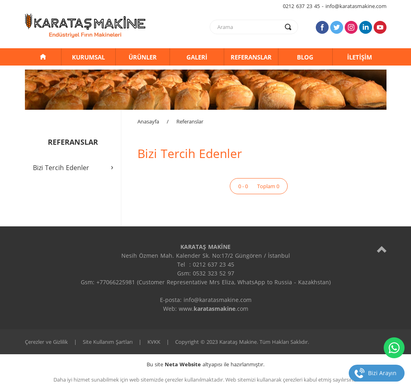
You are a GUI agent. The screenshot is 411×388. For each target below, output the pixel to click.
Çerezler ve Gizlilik (46, 341)
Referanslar (189, 121)
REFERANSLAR (251, 57)
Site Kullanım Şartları (108, 341)
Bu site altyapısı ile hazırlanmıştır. (205, 364)
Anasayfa (148, 121)
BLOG (305, 57)
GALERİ (196, 57)
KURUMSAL (88, 57)
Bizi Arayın (382, 373)
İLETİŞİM (359, 57)
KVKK (153, 341)
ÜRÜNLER (143, 57)
